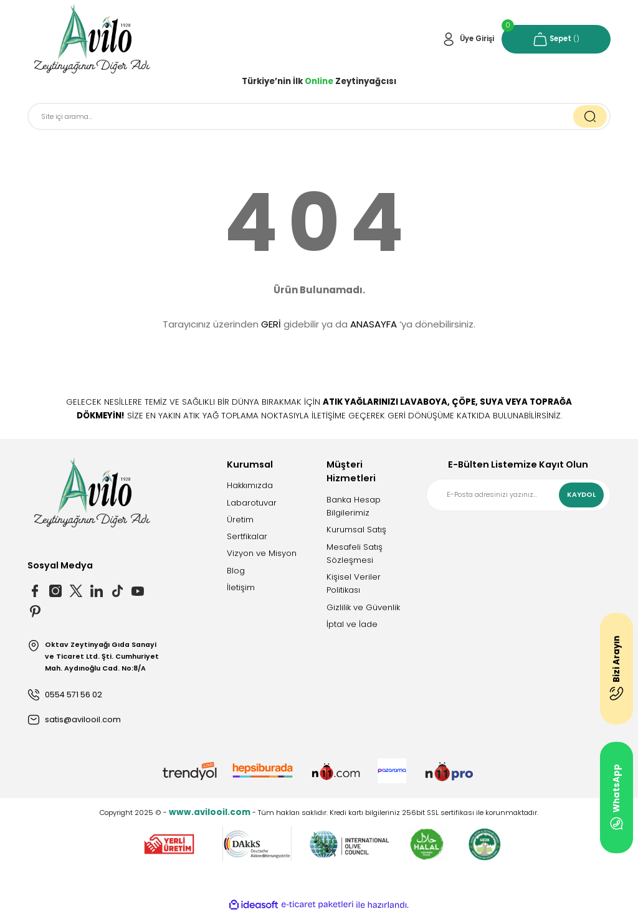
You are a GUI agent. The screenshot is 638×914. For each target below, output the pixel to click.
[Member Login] (467, 39)
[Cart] (556, 39)
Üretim (240, 519)
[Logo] (92, 39)
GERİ (271, 324)
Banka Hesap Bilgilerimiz (353, 506)
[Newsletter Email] (518, 495)
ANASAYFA (373, 324)
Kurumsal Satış (356, 529)
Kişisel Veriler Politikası (353, 583)
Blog (236, 571)
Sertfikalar (247, 536)
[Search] (319, 116)
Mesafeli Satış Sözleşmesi (354, 553)
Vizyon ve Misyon (262, 553)
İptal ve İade (352, 624)
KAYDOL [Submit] (581, 495)
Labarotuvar (252, 503)
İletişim (241, 587)
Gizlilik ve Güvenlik (363, 607)
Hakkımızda (250, 485)
